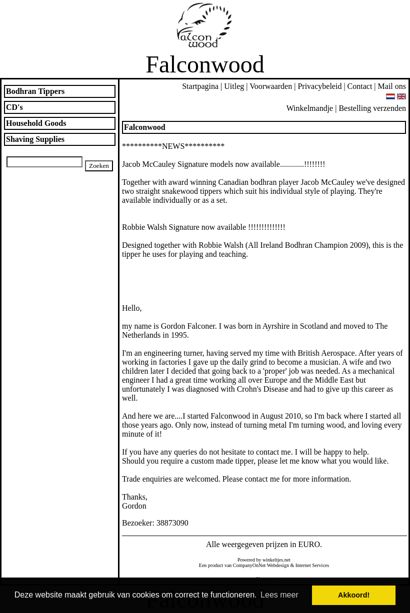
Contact (360, 86)
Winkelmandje (310, 108)
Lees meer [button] (279, 595)
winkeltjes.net (276, 560)
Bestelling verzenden (372, 108)
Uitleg (234, 86)
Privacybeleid (320, 86)
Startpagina (200, 86)
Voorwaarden (271, 86)
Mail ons (392, 86)
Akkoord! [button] (354, 595)
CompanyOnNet (249, 565)
